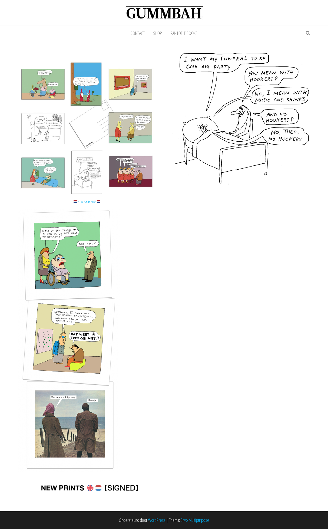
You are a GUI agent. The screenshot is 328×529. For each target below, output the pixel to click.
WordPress (157, 520)
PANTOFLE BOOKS (184, 33)
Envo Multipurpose (195, 520)
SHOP (157, 33)
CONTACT (137, 33)
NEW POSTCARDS (87, 201)
